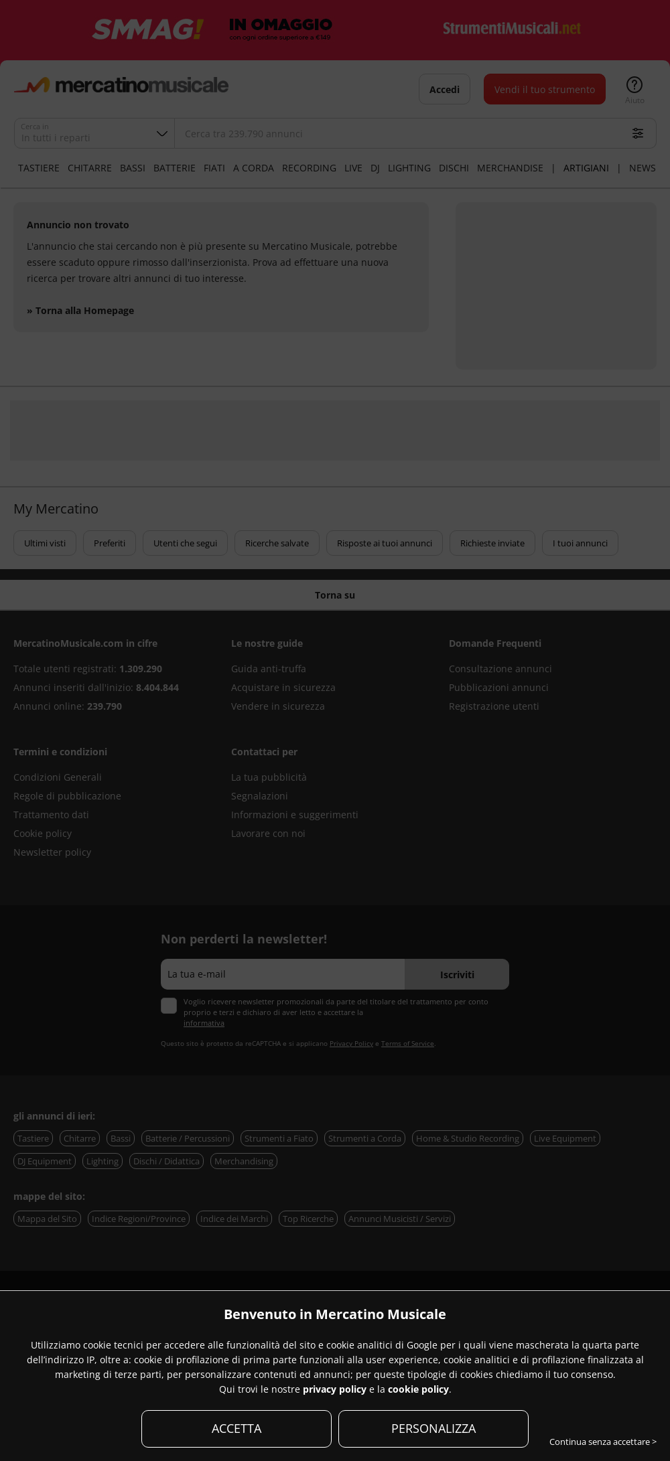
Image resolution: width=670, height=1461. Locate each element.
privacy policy (334, 1389)
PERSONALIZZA (433, 1428)
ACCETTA (236, 1428)
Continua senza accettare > (603, 1442)
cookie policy (418, 1389)
